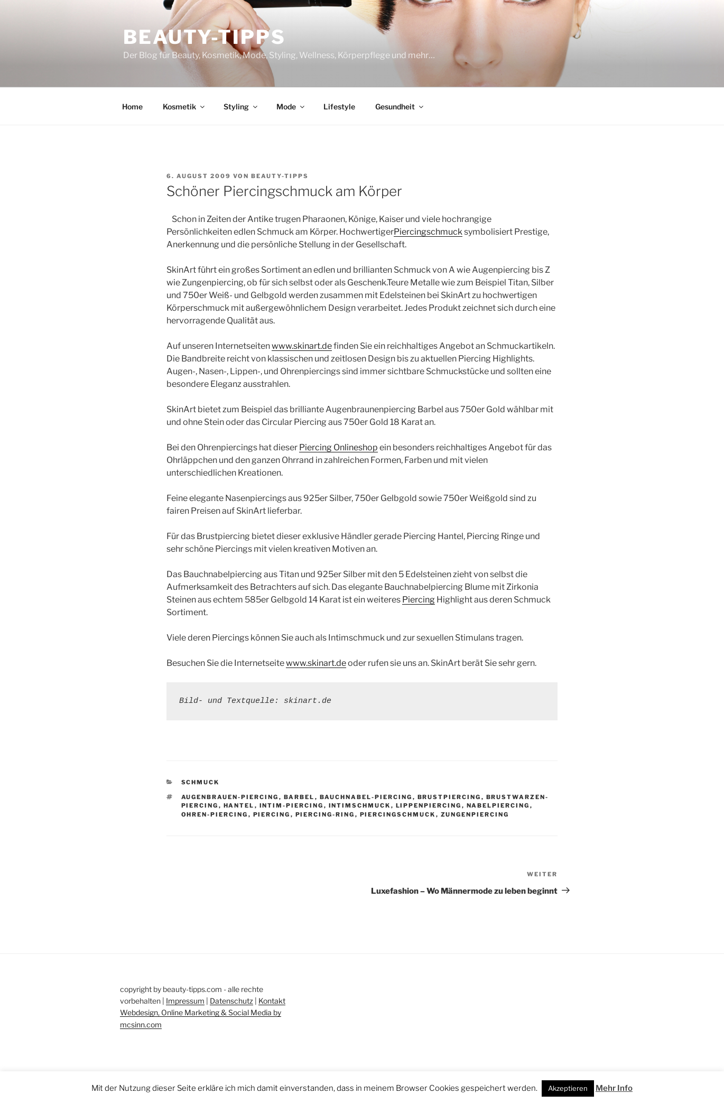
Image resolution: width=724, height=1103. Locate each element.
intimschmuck (360, 805)
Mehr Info (614, 1088)
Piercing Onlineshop (338, 447)
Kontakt (271, 1000)
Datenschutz (231, 1000)
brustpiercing (449, 797)
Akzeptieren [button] (568, 1088)
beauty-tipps (280, 176)
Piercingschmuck (428, 232)
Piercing (418, 600)
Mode (291, 106)
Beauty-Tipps (204, 37)
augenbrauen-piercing (230, 797)
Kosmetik (184, 106)
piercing (272, 814)
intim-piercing (291, 805)
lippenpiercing (429, 805)
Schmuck (200, 782)
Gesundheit (400, 106)
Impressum (185, 1000)
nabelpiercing (498, 805)
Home (132, 106)
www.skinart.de (302, 346)
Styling (241, 106)
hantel (239, 805)
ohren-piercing (214, 814)
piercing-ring (325, 814)
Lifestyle (339, 106)
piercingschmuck (398, 814)
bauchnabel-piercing (366, 797)
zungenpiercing (475, 814)
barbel (299, 797)
